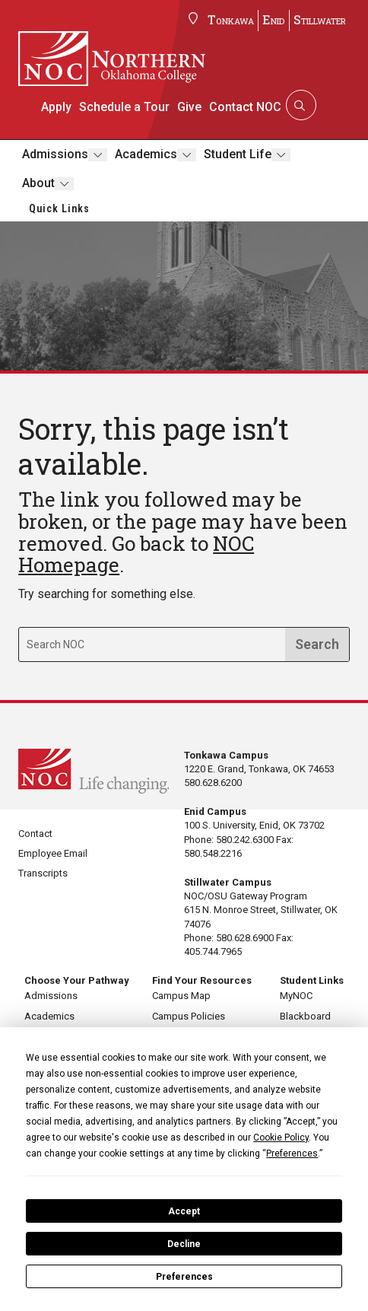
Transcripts (43, 873)
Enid (273, 19)
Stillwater (319, 19)
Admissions (54, 154)
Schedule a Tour (125, 107)
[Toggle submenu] (96, 154)
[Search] (298, 105)
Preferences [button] (292, 1153)
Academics (145, 154)
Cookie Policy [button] (281, 1137)
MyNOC (296, 995)
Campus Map (181, 995)
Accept (184, 1211)
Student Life (236, 154)
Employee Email (52, 853)
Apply (57, 107)
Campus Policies (188, 1016)
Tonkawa (231, 19)
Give (189, 107)
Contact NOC (245, 107)
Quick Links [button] (59, 208)
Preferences (184, 1276)
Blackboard (305, 1016)
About (38, 183)
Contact (35, 833)
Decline (184, 1244)
